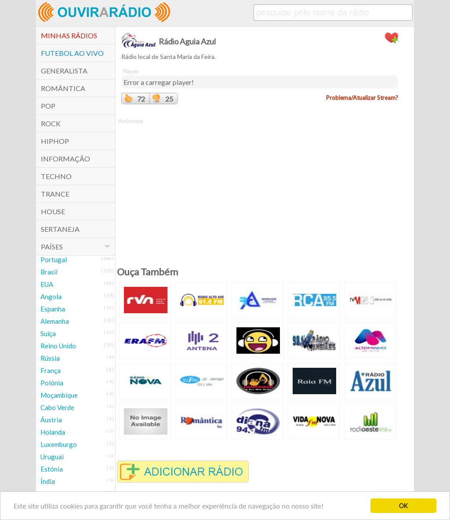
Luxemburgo (58, 444)
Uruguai (52, 457)
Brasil (49, 272)
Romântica (63, 88)
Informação (65, 158)
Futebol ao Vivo (72, 53)
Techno (56, 176)
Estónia (51, 469)
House (53, 211)
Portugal (53, 260)
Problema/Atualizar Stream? (362, 97)
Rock (51, 123)
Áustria (51, 420)
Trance (55, 194)
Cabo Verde (57, 407)
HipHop (55, 141)
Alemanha (54, 321)
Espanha (52, 309)
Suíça (48, 333)
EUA (46, 284)
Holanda (52, 432)
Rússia (50, 358)
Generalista (64, 70)
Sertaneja (60, 229)
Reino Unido (58, 346)
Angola (51, 296)
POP (48, 106)
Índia (47, 481)
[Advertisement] (260, 187)
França (50, 370)
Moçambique (59, 395)
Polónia (51, 383)
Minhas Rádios (69, 35)
